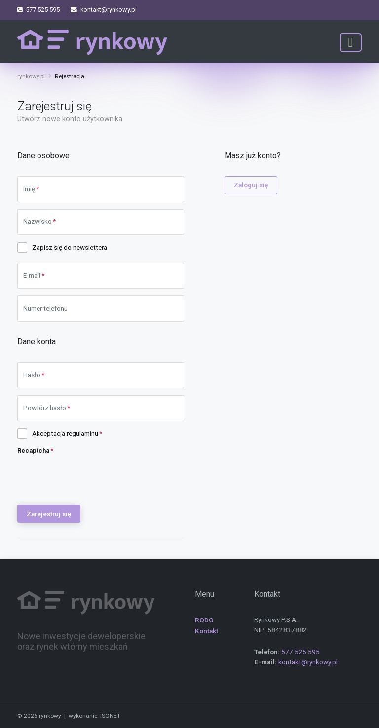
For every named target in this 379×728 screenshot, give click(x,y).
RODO (204, 620)
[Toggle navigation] (351, 42)
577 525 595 (300, 651)
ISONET (110, 715)
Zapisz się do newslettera (69, 247)
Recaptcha (33, 450)
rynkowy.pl (31, 76)
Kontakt (206, 631)
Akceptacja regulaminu (65, 433)
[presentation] (92, 478)
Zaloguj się (251, 185)
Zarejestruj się (49, 514)
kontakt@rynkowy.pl (308, 662)
